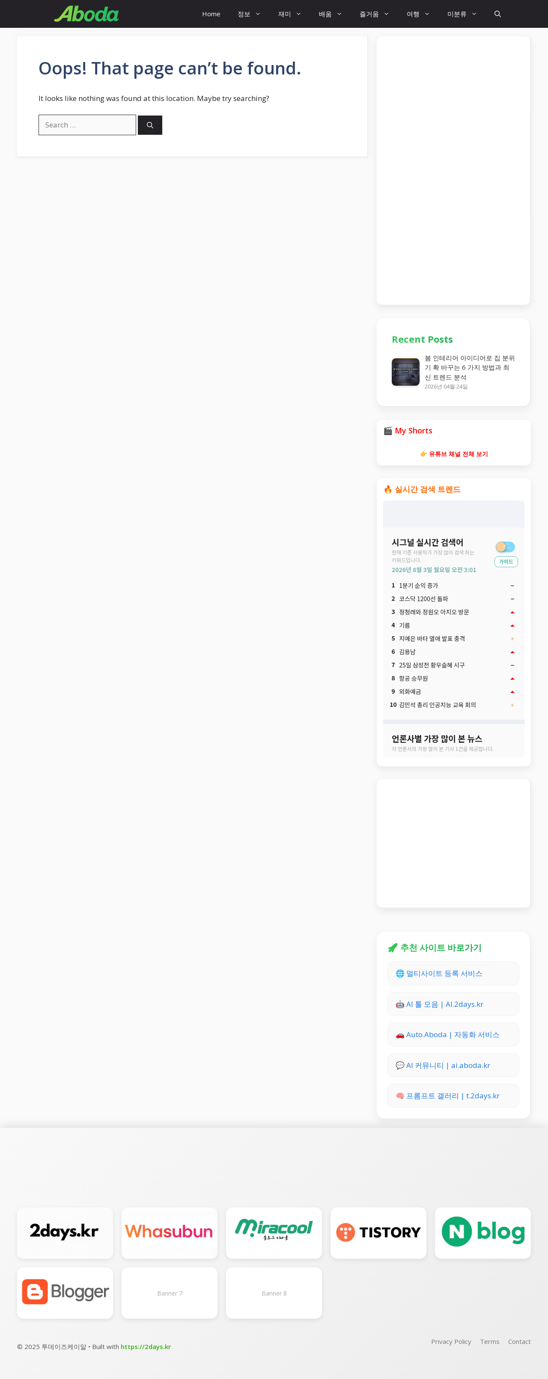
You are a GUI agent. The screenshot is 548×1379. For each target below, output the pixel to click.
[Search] (150, 125)
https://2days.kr (146, 1346)
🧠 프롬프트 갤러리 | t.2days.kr (448, 1095)
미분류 (466, 14)
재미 (294, 14)
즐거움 (379, 14)
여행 (423, 14)
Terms (490, 1341)
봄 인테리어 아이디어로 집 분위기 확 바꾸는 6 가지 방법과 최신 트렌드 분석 (470, 367)
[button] (497, 14)
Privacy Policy (451, 1341)
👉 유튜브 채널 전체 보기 (454, 454)
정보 (254, 14)
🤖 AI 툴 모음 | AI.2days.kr (439, 1004)
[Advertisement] (453, 169)
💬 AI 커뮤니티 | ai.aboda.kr (443, 1065)
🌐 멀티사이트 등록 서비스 (439, 973)
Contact (519, 1341)
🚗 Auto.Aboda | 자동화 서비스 (448, 1034)
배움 (335, 14)
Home (211, 13)
